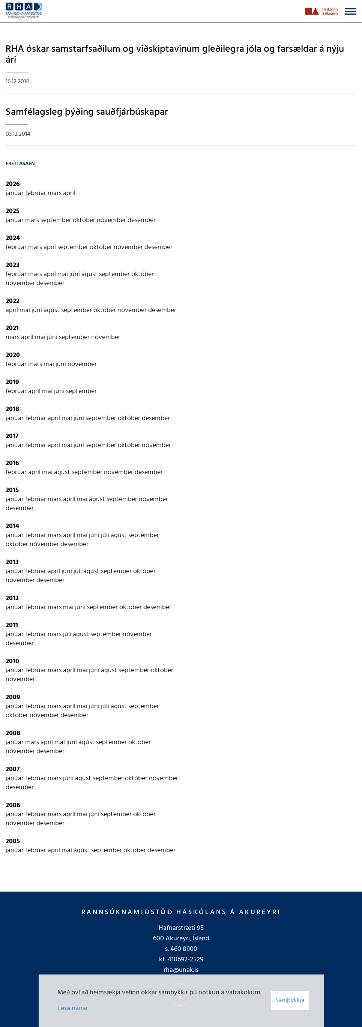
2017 (12, 436)
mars (55, 193)
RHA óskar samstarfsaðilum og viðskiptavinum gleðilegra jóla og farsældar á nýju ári (175, 55)
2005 (13, 841)
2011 (12, 625)
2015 (12, 490)
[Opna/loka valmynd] (350, 11)
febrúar (36, 193)
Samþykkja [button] (289, 1000)
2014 (12, 526)
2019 (12, 382)
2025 (13, 211)
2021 (12, 328)
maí (63, 274)
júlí (106, 535)
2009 (13, 697)
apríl (69, 193)
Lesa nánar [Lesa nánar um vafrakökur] (72, 1008)
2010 (12, 661)
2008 (13, 733)
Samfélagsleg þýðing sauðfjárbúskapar (87, 112)
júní (75, 274)
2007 (13, 769)
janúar (15, 193)
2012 (12, 598)
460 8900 (183, 949)
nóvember (112, 220)
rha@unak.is (181, 970)
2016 (12, 463)
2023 (13, 265)
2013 (12, 562)
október (85, 220)
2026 (13, 184)
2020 (13, 355)
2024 (13, 238)
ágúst (90, 274)
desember (142, 220)
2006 (13, 805)
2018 (12, 409)
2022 (13, 301)
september (57, 220)
